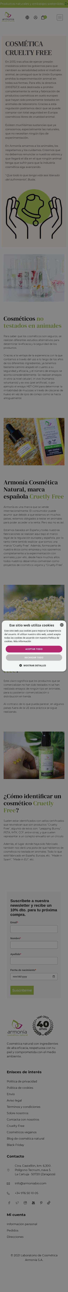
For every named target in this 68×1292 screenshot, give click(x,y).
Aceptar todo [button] (33, 648)
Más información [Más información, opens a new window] (22, 641)
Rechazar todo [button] (33, 657)
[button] (34, 665)
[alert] (34, 646)
